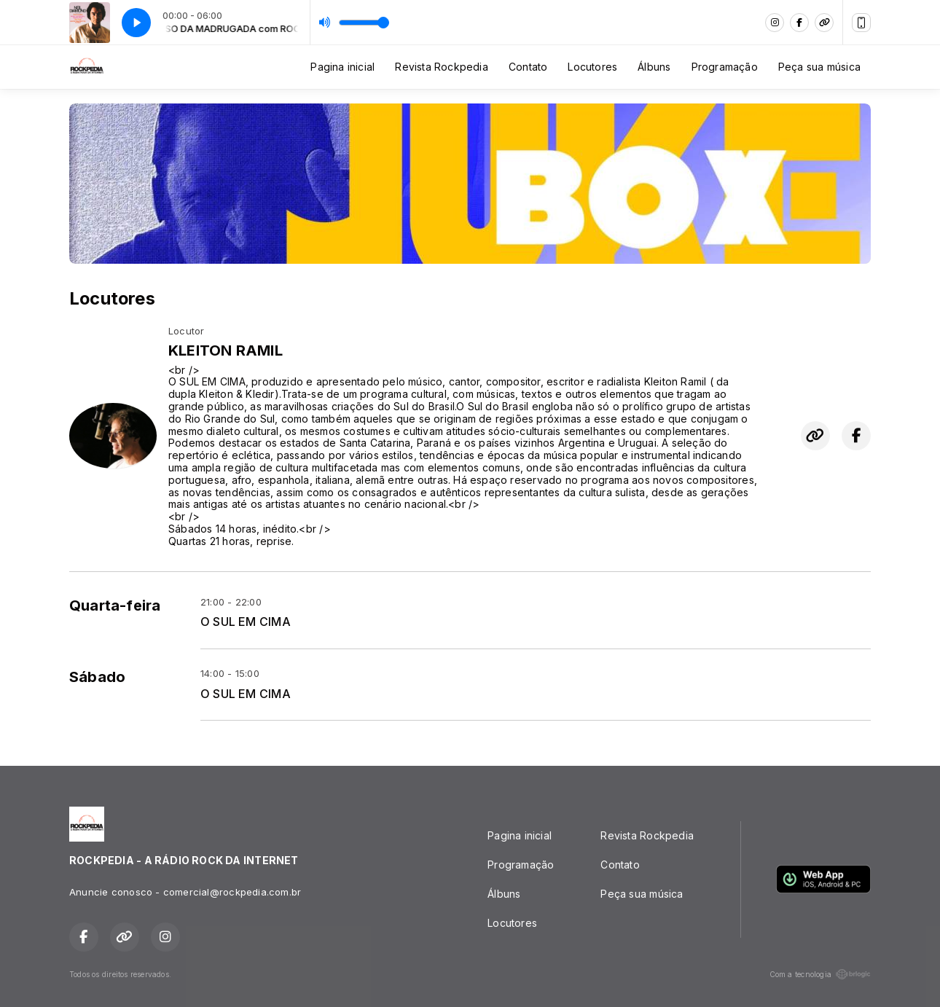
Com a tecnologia (820, 974)
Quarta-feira (115, 605)
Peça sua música (819, 66)
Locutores (592, 66)
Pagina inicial (342, 66)
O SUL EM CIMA (245, 622)
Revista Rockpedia (441, 66)
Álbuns (654, 66)
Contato (528, 66)
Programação (725, 66)
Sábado (97, 677)
